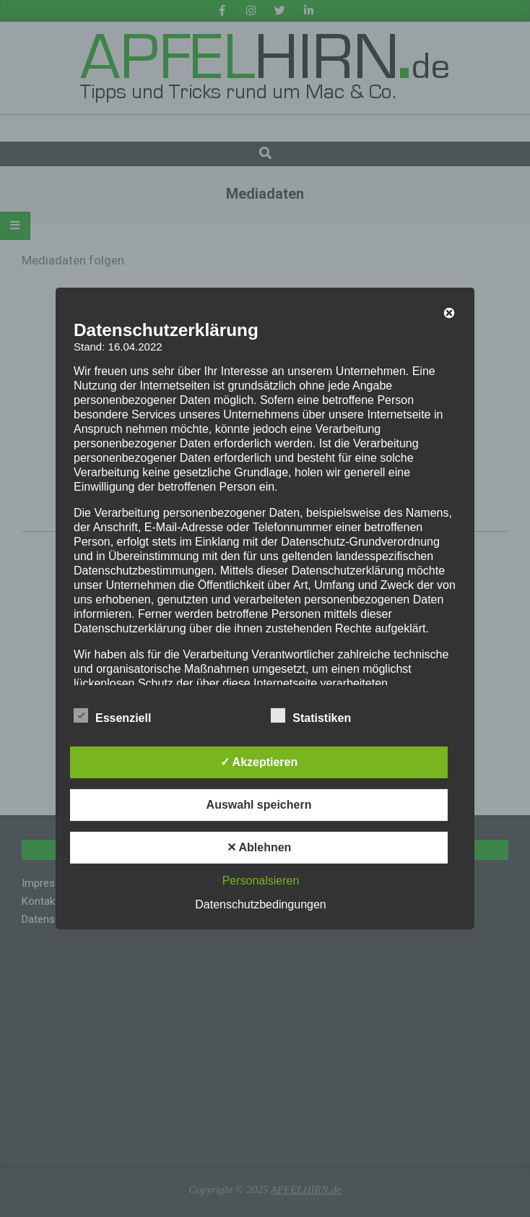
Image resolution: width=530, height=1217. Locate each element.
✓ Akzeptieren (259, 762)
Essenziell (112, 716)
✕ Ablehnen (259, 847)
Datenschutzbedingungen (260, 904)
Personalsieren (261, 880)
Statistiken (311, 716)
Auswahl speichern (259, 805)
